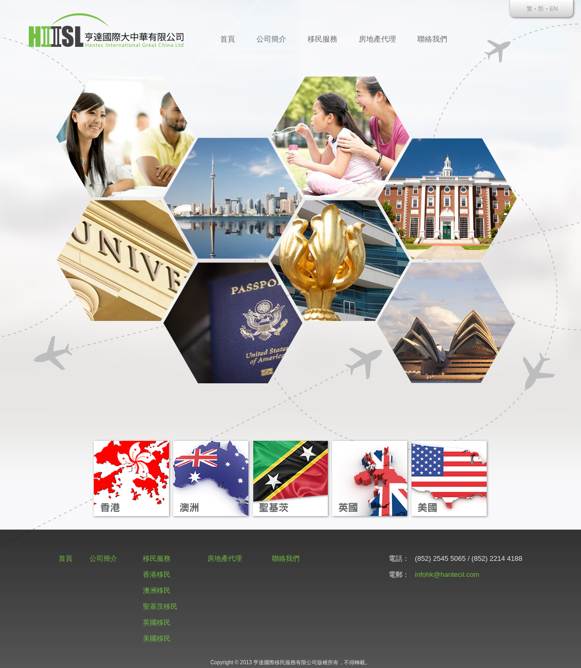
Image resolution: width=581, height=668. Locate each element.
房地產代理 (377, 39)
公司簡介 (271, 39)
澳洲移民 (157, 590)
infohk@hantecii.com (447, 574)
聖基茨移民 (160, 606)
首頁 (227, 39)
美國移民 (157, 638)
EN (554, 8)
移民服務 (322, 39)
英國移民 (157, 622)
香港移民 (157, 574)
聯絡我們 (432, 39)
